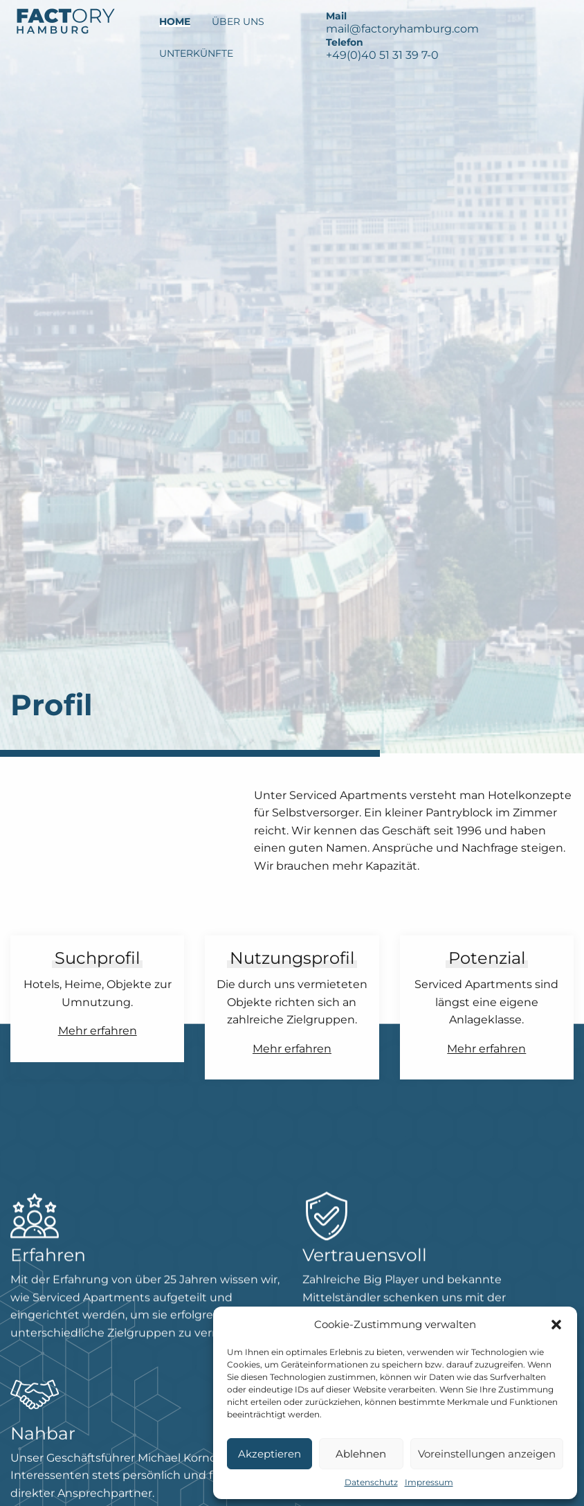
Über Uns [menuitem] (238, 21)
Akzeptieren (269, 1453)
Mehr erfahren (97, 1030)
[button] (556, 1325)
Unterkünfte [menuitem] (196, 53)
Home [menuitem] (174, 21)
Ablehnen (361, 1453)
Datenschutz (371, 1482)
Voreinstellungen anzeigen (487, 1453)
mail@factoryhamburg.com (402, 28)
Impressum (429, 1482)
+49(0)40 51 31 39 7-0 (382, 55)
